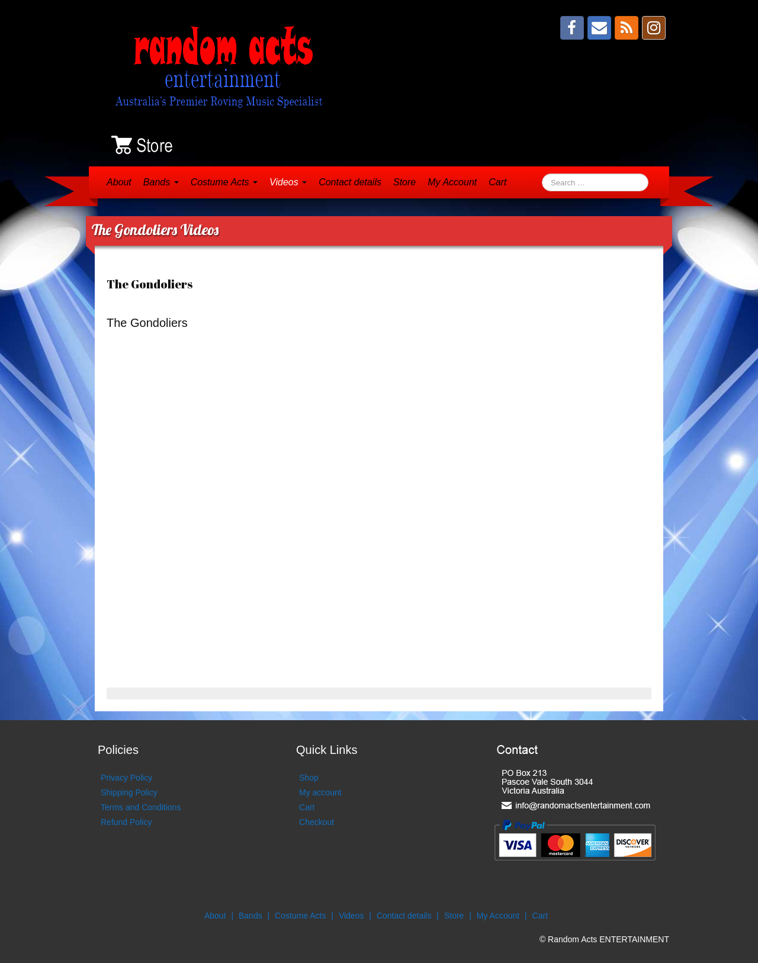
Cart (497, 182)
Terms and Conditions (141, 807)
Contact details (350, 182)
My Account (452, 182)
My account (320, 792)
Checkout (316, 822)
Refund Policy (126, 822)
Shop (309, 777)
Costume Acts (224, 182)
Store (404, 182)
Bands (161, 182)
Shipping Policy (129, 792)
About (119, 182)
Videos (288, 182)
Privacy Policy (126, 777)
